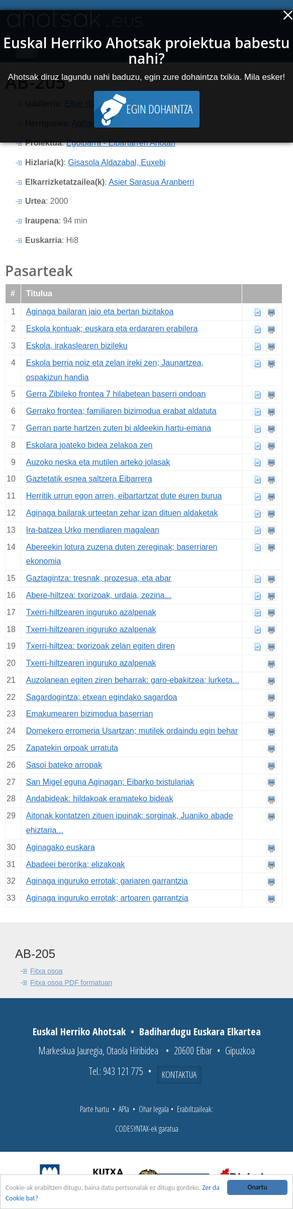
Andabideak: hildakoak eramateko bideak (99, 798)
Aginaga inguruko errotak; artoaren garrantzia (107, 898)
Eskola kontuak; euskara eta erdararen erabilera (112, 328)
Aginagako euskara (60, 847)
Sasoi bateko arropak (64, 765)
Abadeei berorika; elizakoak (75, 864)
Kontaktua (179, 1074)
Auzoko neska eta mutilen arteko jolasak (98, 462)
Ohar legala (154, 1109)
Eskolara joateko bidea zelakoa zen (89, 445)
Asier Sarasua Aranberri (151, 182)
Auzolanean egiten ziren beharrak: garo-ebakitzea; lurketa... (132, 680)
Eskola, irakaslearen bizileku (77, 345)
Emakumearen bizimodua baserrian (89, 713)
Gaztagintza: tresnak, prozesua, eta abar (98, 578)
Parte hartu (94, 1109)
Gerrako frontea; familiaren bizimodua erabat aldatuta (121, 411)
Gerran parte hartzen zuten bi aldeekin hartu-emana (118, 428)
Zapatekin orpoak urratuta (72, 748)
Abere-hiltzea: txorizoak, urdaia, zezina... (98, 595)
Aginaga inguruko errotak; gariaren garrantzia (107, 881)
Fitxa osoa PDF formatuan (71, 983)
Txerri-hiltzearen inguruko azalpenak (91, 612)
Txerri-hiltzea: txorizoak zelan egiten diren (100, 646)
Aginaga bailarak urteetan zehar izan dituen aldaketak (122, 513)
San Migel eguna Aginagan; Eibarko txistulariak (110, 782)
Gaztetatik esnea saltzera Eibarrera (89, 478)
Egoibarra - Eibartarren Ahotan (120, 143)
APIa (124, 1109)
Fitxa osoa (46, 971)
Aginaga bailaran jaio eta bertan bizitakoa (100, 311)
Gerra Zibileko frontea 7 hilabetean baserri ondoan (116, 394)
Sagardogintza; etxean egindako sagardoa (101, 697)
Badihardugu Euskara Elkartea (200, 1031)
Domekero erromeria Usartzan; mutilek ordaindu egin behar (132, 731)
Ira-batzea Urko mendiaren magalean (92, 530)
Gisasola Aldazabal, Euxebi (116, 162)
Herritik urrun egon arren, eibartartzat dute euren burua (124, 496)
